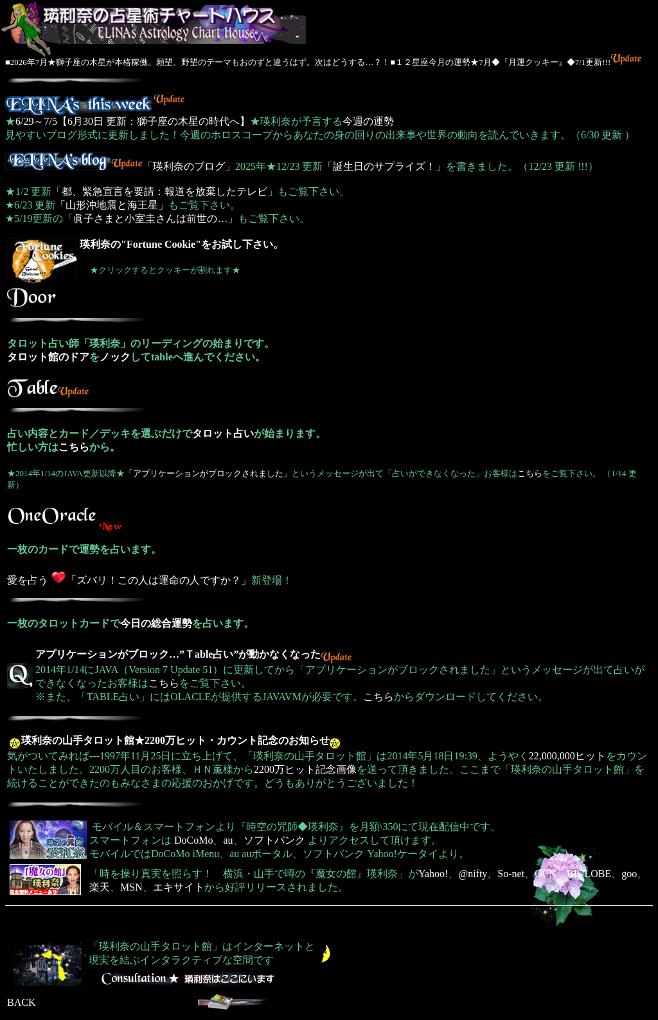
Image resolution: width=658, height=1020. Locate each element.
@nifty (472, 873)
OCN (545, 873)
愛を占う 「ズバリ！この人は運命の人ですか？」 (129, 580)
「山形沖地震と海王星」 (111, 204)
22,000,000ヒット (567, 755)
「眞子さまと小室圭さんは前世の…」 (150, 218)
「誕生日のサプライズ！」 (384, 166)
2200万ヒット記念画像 (305, 769)
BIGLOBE (589, 873)
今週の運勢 (368, 121)
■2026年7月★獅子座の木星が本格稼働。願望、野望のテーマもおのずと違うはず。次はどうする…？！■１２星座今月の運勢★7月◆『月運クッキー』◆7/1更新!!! (307, 62)
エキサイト (178, 887)
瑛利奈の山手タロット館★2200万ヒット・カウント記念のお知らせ (175, 740)
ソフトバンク (274, 840)
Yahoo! (433, 873)
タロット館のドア (48, 356)
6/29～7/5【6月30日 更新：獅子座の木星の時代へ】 (132, 121)
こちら (73, 446)
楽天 (99, 887)
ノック (115, 356)
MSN (131, 887)
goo (629, 873)
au (228, 840)
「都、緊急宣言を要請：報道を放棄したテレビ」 (164, 191)
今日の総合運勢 (156, 623)
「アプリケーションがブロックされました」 (208, 473)
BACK (21, 1002)
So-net (510, 873)
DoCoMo (193, 840)
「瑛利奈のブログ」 (120, 166)
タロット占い (223, 433)
